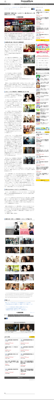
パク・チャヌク (27, 324)
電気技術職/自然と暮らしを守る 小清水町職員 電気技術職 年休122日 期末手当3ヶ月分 (42, 50)
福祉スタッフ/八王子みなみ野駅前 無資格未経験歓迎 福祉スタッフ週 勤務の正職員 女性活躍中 (42, 39)
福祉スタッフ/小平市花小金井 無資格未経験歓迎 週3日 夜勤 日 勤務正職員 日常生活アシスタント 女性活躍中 (42, 214)
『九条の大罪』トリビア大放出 (42, 86)
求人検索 (32, 346)
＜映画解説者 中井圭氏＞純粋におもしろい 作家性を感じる (16, 319)
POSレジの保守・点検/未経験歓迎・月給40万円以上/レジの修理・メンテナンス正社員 (42, 220)
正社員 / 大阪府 (27, 351)
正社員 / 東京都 (12, 351)
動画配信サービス (21, 4)
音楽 (9, 4)
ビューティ (34, 4)
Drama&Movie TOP (14, 16)
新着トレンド (46, 4)
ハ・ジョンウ (16, 324)
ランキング (40, 4)
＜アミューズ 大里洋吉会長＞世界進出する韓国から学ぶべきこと (16, 316)
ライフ (37, 4)
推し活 (43, 4)
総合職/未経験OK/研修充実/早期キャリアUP (42, 209)
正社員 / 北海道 (27, 365)
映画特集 (22, 325)
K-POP (32, 325)
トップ (5, 4)
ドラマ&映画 (12, 4)
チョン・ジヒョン (11, 325)
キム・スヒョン (10, 324)
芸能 (7, 4)
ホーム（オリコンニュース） (8, 16)
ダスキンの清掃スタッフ (40, 45)
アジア (28, 325)
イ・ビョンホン (17, 325)
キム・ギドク (21, 324)
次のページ (32, 26)
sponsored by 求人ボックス (32, 389)
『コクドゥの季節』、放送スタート (43, 81)
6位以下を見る (42, 90)
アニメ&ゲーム (16, 4)
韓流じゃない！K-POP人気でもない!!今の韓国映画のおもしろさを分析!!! (18, 312)
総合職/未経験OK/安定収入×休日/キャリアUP (42, 56)
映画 (18, 16)
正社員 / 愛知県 (12, 380)
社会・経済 (28, 4)
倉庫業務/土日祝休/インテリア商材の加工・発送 (42, 34)
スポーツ (25, 4)
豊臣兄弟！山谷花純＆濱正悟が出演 (43, 79)
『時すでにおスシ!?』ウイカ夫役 (43, 88)
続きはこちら (20, 387)
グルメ (32, 4)
